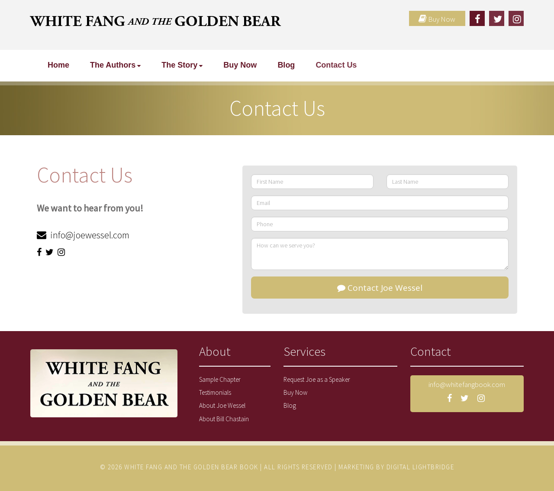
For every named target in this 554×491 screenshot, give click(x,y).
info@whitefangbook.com (466, 384)
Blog (286, 65)
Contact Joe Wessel (379, 287)
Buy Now (240, 65)
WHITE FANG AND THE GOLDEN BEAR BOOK (191, 467)
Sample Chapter (220, 379)
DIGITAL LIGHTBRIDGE (420, 467)
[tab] (235, 356)
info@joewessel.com (88, 235)
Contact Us (336, 65)
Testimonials (215, 392)
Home (58, 65)
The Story (179, 65)
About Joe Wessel (222, 405)
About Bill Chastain (224, 419)
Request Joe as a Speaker (316, 379)
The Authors (112, 65)
